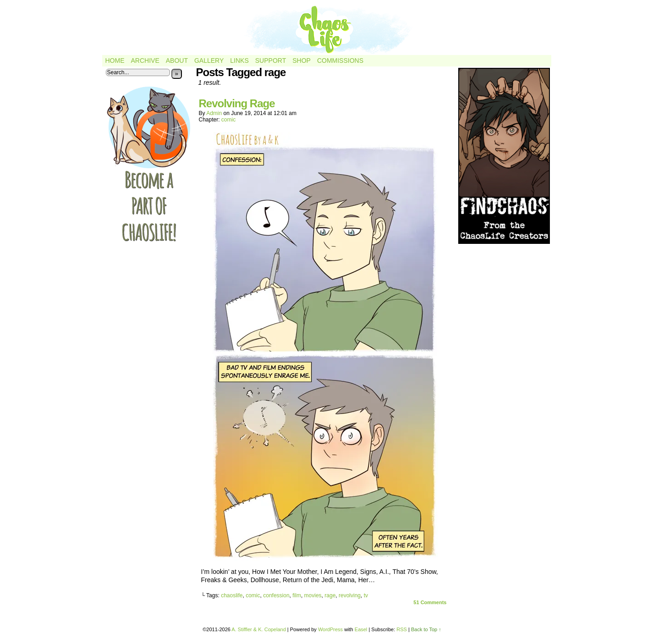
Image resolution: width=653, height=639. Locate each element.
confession (276, 595)
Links (239, 60)
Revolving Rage (237, 103)
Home (115, 60)
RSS (401, 629)
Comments (429, 602)
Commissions (340, 60)
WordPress (330, 629)
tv (366, 595)
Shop (301, 60)
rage (329, 595)
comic (228, 119)
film (296, 595)
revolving (350, 595)
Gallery (209, 60)
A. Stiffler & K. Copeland (258, 629)
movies (313, 595)
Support (270, 60)
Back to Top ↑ (426, 629)
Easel (361, 629)
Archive (145, 60)
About (177, 60)
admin (214, 113)
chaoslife (231, 595)
